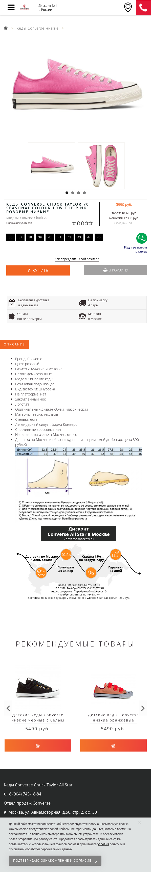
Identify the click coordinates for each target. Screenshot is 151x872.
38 (30, 237)
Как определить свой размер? (77, 259)
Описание (14, 344)
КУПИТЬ (40, 270)
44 (89, 237)
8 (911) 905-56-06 (143, 7)
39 (40, 237)
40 (50, 237)
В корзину (115, 270)
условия (103, 844)
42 (69, 237)
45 (99, 237)
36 (10, 237)
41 (59, 237)
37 (20, 237)
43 (79, 237)
